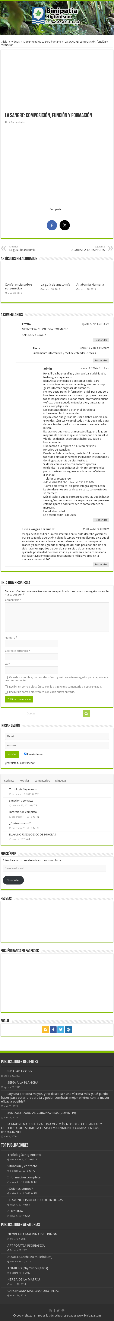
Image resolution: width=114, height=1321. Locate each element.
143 (37, 816)
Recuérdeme (33, 754)
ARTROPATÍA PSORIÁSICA (26, 1245)
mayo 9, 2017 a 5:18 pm (96, 529)
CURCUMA (15, 1211)
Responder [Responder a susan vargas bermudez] (101, 564)
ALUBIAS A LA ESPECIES (83, 248)
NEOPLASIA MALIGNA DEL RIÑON (32, 1234)
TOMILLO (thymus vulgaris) (27, 1268)
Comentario (13, 599)
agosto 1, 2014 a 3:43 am (95, 324)
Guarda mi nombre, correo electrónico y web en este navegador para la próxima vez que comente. (56, 679)
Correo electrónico (17, 650)
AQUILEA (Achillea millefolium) (29, 1257)
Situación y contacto (21, 800)
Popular (24, 780)
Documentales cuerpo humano (42, 41)
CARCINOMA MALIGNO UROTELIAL (33, 1291)
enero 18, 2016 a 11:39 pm (94, 348)
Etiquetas (60, 780)
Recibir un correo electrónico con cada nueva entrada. (42, 692)
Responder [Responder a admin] (101, 520)
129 (37, 828)
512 (37, 794)
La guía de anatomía (31, 248)
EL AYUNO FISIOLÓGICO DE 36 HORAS (32, 834)
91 (30, 839)
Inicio (4, 41)
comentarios (42, 780)
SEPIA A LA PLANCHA (22, 1082)
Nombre (11, 637)
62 (28, 1216)
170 (35, 805)
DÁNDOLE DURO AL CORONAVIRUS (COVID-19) (41, 1113)
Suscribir (13, 880)
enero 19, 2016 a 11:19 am (94, 368)
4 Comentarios (17, 122)
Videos (15, 41)
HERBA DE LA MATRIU (23, 1279)
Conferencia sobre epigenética (18, 286)
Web (7, 664)
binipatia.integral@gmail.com (87, 485)
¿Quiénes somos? (20, 823)
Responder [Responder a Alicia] (101, 360)
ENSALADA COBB (19, 1071)
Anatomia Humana (90, 284)
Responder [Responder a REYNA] (101, 340)
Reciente (9, 780)
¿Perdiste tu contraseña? (20, 763)
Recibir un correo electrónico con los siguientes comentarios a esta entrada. (55, 686)
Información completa (23, 812)
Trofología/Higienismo (23, 789)
